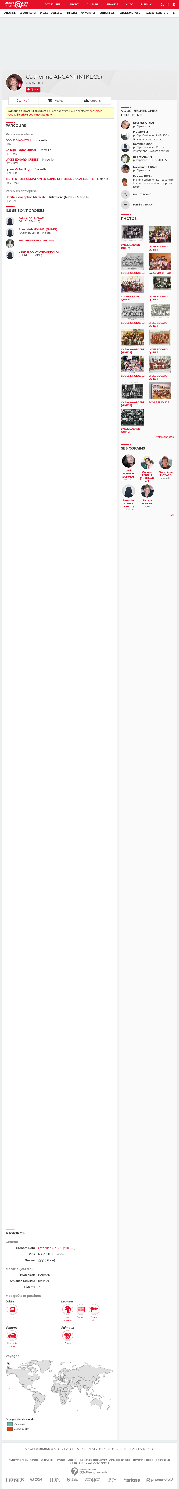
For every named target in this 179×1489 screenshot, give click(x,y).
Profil (26, 100)
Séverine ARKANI (143, 122)
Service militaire (130, 13)
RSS (41, 1460)
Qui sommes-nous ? (18, 1460)
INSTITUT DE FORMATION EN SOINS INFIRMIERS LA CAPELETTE (50, 179)
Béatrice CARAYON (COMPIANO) (39, 251)
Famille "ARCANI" (143, 204)
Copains (95, 100)
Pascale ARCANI (143, 176)
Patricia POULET (147, 502)
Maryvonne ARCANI (145, 167)
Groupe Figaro (77, 1463)
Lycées (44, 13)
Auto (129, 4)
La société (71, 1460)
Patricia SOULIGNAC (31, 218)
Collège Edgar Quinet (21, 150)
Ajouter (34, 89)
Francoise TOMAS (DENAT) (129, 503)
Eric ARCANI (140, 132)
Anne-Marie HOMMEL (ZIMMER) (38, 229)
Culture (92, 4)
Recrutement (100, 1460)
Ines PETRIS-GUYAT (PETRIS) (36, 240)
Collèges (56, 13)
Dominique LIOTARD (166, 474)
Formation (61, 1460)
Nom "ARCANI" (142, 194)
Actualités (52, 4)
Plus (146, 4)
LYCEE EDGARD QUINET (22, 159)
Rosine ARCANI (142, 156)
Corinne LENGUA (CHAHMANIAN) (147, 477)
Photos (58, 100)
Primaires (71, 13)
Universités (88, 13)
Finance (112, 4)
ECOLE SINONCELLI (19, 140)
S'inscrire (9, 13)
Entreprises (107, 13)
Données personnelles (119, 1460)
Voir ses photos (164, 436)
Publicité (49, 1460)
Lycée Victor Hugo (18, 169)
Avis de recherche (157, 13)
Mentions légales (162, 1460)
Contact (34, 1460)
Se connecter (28, 13)
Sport (74, 4)
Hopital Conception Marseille (26, 197)
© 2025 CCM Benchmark (97, 1463)
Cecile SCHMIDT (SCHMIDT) (128, 473)
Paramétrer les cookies (142, 1460)
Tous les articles (85, 1460)
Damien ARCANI (143, 144)
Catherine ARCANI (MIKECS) (132, 351)
